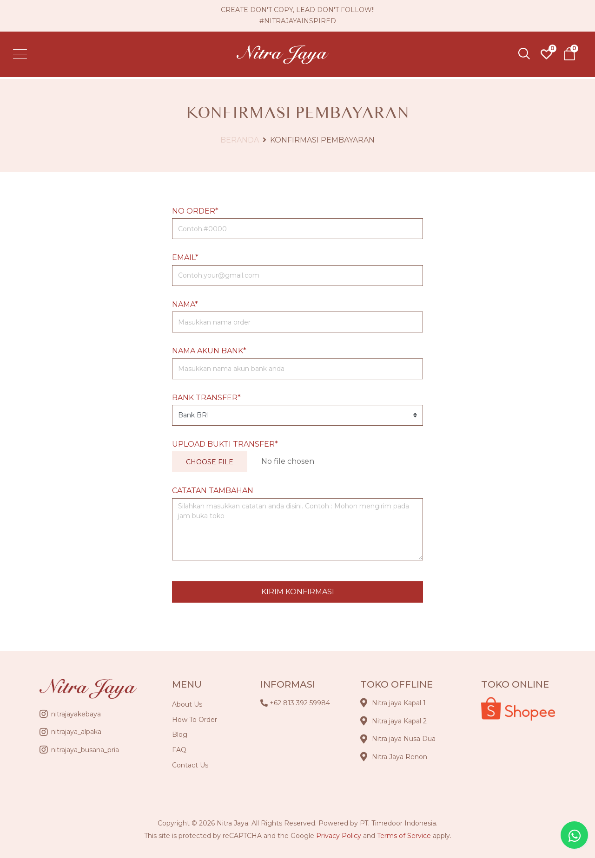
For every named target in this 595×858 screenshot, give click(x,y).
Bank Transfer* (206, 397)
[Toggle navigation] (23, 55)
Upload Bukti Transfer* (225, 444)
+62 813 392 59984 (300, 703)
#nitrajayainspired (297, 22)
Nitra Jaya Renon (399, 757)
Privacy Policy (338, 836)
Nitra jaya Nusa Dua (404, 738)
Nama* (185, 304)
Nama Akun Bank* (209, 350)
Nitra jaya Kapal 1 (399, 703)
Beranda (239, 140)
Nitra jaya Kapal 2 (399, 721)
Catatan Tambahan (212, 490)
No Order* (195, 211)
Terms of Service (404, 836)
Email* (185, 257)
